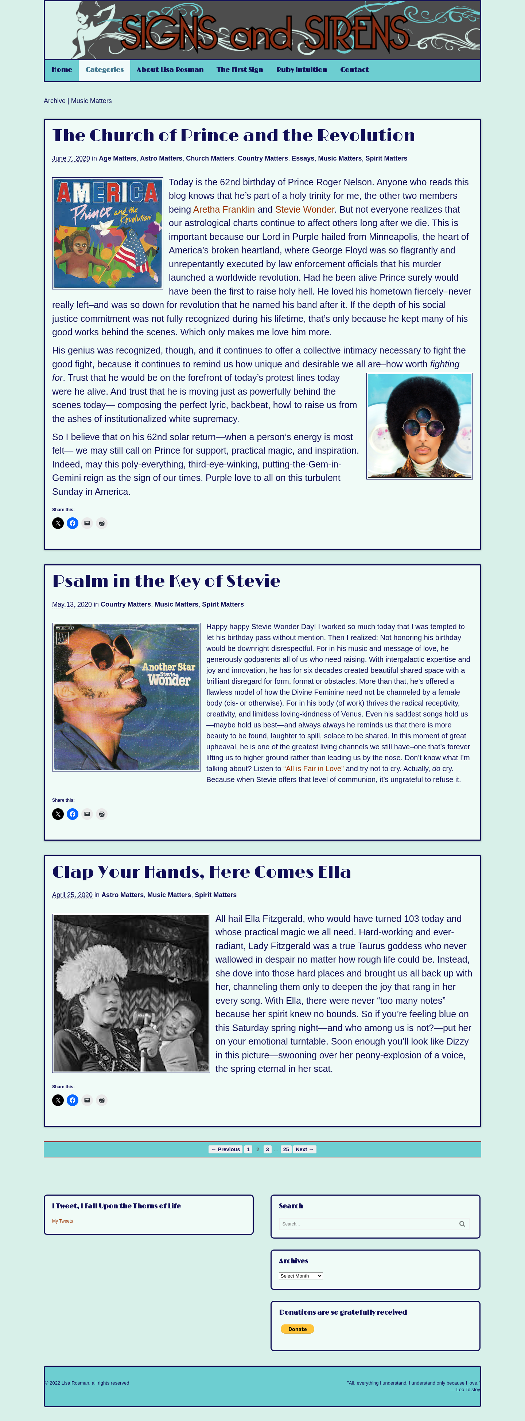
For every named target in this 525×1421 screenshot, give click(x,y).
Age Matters (117, 158)
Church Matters (210, 158)
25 (286, 1149)
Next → (305, 1149)
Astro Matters (161, 158)
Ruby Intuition (301, 70)
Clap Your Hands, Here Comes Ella (201, 873)
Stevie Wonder (304, 209)
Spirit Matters (386, 158)
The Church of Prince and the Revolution (233, 136)
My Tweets (62, 1221)
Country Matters (263, 158)
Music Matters (340, 158)
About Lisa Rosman (170, 70)
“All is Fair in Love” (313, 769)
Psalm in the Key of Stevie (166, 582)
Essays (303, 158)
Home (61, 70)
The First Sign (240, 70)
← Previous (225, 1149)
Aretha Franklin (224, 209)
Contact (354, 70)
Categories (104, 70)
